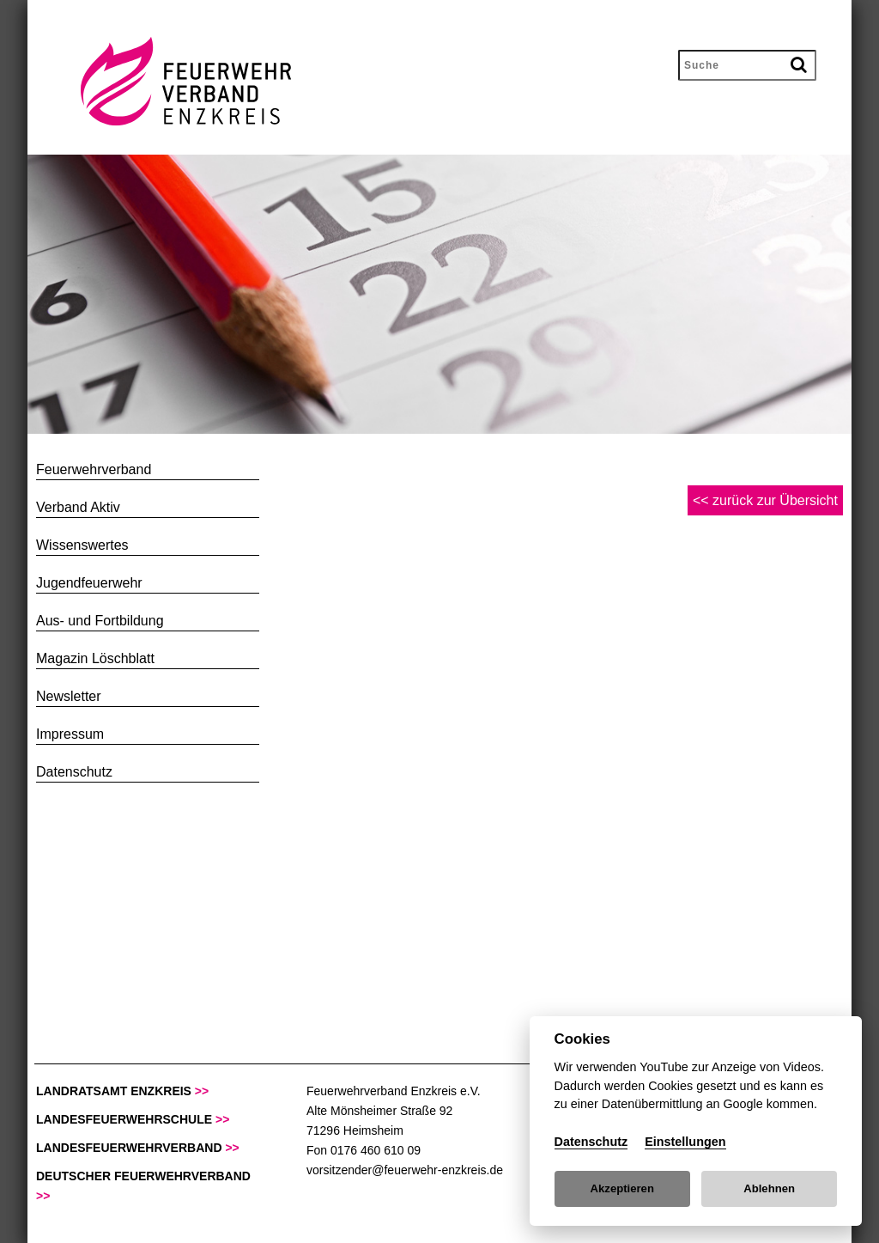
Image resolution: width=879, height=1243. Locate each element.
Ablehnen (769, 1188)
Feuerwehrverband (93, 469)
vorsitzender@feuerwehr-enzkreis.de (404, 1170)
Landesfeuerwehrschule (132, 1119)
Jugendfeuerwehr (89, 583)
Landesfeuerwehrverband (137, 1148)
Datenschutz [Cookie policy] (591, 1142)
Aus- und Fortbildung (100, 620)
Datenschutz (74, 772)
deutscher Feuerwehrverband (143, 1186)
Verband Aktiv (78, 507)
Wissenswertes (82, 545)
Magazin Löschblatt (95, 658)
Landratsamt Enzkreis (122, 1091)
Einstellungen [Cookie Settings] (685, 1142)
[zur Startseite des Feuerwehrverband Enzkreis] (164, 121)
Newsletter (68, 696)
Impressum (70, 734)
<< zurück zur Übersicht (765, 500)
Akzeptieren (622, 1188)
